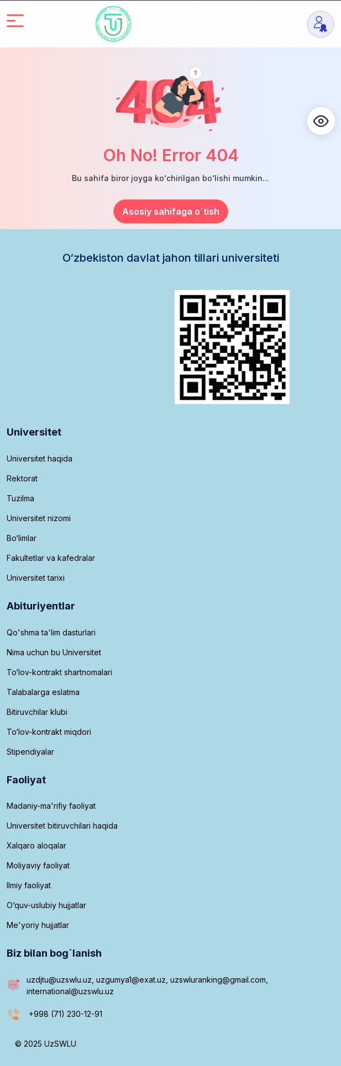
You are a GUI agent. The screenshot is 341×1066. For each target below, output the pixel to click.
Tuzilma (20, 498)
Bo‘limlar (21, 538)
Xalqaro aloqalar (36, 845)
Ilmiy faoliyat (29, 885)
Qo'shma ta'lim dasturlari (51, 632)
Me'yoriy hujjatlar (38, 925)
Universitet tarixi (36, 577)
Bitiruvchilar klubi (37, 712)
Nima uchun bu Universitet (54, 652)
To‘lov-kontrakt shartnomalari (59, 672)
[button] (321, 121)
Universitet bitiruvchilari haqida (62, 825)
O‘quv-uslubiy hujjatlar (46, 905)
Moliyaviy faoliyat (38, 865)
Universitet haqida (39, 458)
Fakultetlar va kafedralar (51, 558)
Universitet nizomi (39, 518)
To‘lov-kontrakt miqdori (49, 731)
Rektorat (22, 478)
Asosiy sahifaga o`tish (170, 211)
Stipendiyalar (30, 751)
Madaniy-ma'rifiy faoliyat (51, 805)
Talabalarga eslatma (43, 692)
